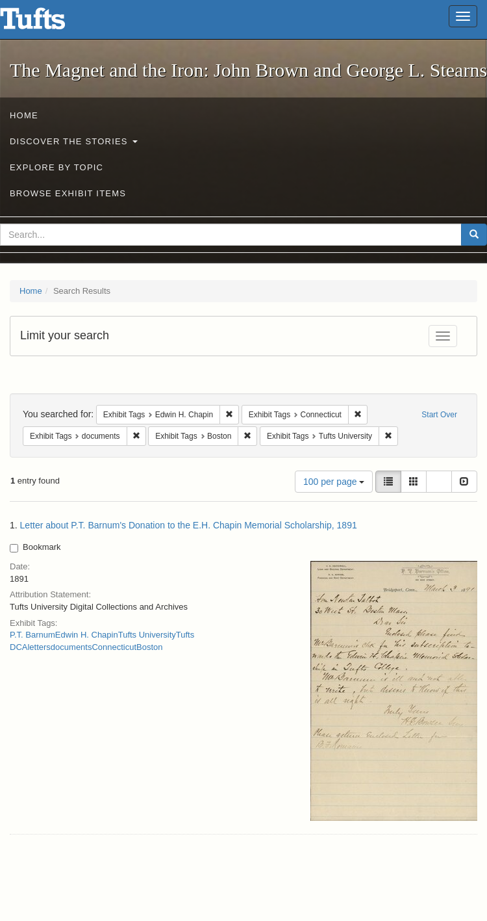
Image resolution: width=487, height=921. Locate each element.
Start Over (439, 414)
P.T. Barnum (32, 635)
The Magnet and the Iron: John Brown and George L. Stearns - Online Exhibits (48, 22)
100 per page (333, 481)
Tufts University (147, 635)
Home (24, 115)
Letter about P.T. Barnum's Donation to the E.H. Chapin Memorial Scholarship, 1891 (188, 525)
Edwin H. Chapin (86, 635)
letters (38, 647)
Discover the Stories (74, 141)
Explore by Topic (56, 167)
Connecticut (114, 647)
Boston (149, 647)
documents (71, 647)
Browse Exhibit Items (68, 193)
